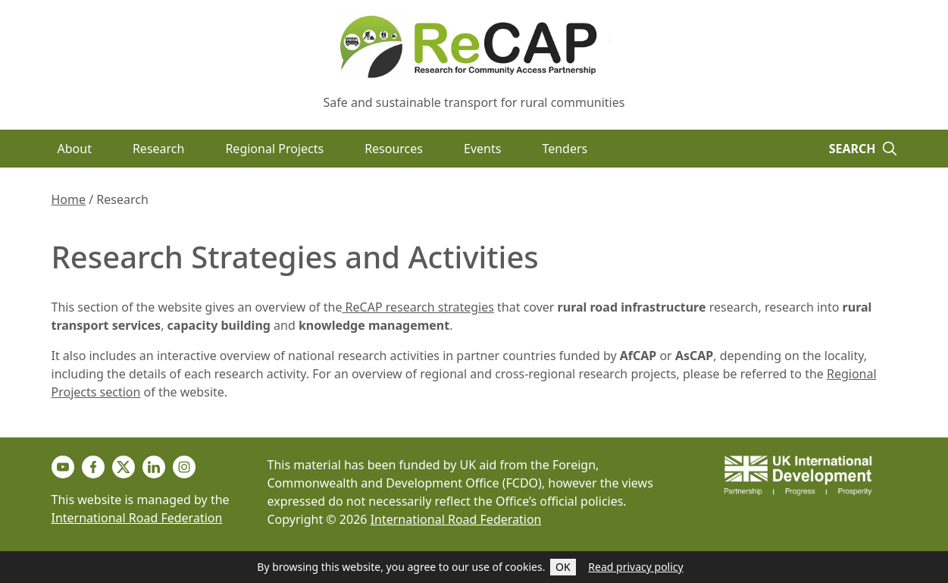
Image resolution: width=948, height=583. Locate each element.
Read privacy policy (635, 566)
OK (563, 566)
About (75, 148)
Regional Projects (274, 148)
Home (69, 199)
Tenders (564, 148)
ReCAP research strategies (417, 307)
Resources (393, 148)
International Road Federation (137, 517)
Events (482, 148)
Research (159, 148)
